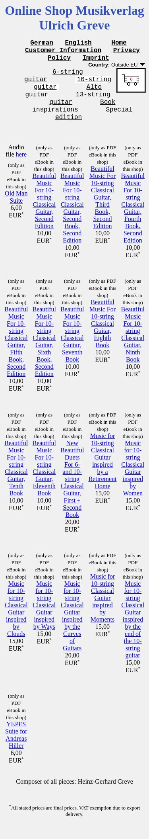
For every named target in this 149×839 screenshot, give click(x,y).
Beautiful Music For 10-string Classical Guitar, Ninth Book (133, 346)
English (78, 43)
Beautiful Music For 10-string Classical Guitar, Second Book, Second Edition (72, 220)
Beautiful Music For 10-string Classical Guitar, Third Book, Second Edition (102, 209)
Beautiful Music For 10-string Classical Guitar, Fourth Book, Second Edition (133, 220)
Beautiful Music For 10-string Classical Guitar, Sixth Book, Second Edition (44, 353)
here (21, 166)
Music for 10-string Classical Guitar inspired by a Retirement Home (102, 472)
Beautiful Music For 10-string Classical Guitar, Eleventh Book (44, 480)
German (41, 43)
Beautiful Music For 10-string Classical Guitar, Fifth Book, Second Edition (16, 353)
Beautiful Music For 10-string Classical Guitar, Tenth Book (16, 480)
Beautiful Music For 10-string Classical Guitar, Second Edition (44, 212)
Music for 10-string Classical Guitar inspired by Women (132, 480)
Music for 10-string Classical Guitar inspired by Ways (44, 617)
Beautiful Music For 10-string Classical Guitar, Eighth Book (102, 335)
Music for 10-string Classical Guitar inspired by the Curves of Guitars (72, 627)
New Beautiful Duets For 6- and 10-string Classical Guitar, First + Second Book (72, 491)
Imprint (96, 61)
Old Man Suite (16, 209)
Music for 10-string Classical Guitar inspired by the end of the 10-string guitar (132, 631)
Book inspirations (73, 115)
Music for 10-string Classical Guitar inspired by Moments (102, 610)
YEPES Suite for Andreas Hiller (16, 747)
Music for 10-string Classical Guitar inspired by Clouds (16, 620)
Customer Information (63, 52)
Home (118, 43)
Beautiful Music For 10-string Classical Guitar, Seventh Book (72, 346)
